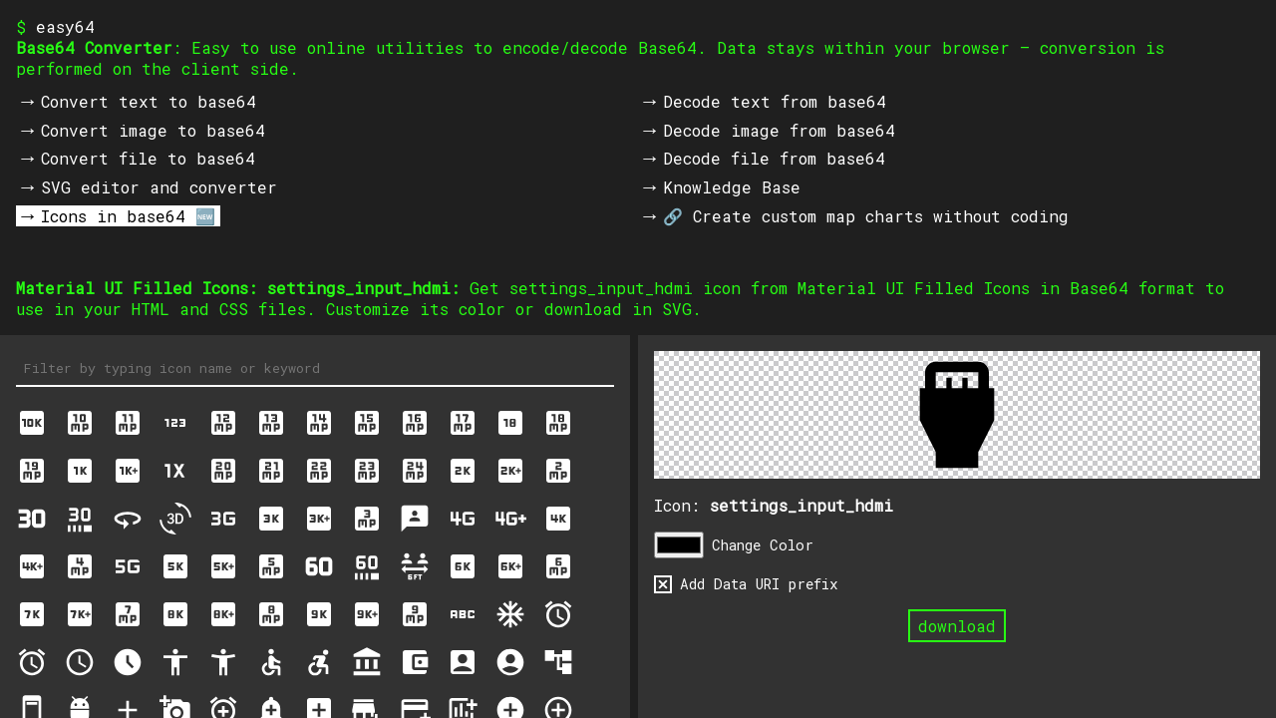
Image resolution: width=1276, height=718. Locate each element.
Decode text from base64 (774, 101)
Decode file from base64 (774, 158)
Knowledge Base (731, 187)
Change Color (762, 545)
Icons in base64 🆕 (128, 215)
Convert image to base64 (153, 130)
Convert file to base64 (148, 158)
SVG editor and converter (159, 187)
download (957, 625)
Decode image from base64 (779, 130)
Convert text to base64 (148, 101)
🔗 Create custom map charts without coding (866, 215)
